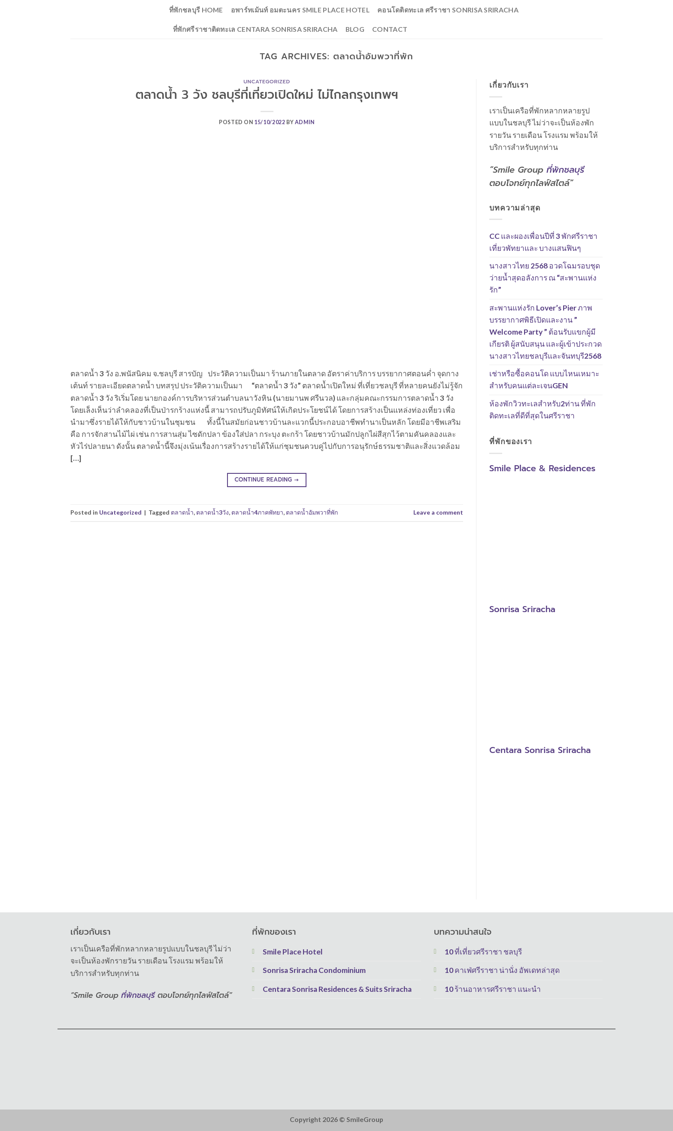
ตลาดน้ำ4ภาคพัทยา (257, 512)
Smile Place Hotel (293, 951)
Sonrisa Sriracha (522, 609)
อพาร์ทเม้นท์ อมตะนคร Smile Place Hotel (300, 10)
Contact (389, 29)
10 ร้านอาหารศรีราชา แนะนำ (493, 989)
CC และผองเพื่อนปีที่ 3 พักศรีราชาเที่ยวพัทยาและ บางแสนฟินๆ (543, 242)
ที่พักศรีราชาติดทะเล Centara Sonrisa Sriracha (255, 29)
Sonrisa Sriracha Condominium (314, 970)
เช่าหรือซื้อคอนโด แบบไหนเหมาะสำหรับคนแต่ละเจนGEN (544, 379)
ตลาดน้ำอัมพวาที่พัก (312, 512)
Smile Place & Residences (542, 468)
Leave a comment (438, 512)
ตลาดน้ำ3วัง (212, 512)
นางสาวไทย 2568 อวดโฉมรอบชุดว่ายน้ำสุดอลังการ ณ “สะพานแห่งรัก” (544, 278)
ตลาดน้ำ (182, 512)
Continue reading (266, 480)
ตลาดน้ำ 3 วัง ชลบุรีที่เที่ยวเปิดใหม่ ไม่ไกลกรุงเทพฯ (266, 94)
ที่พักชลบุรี (565, 169)
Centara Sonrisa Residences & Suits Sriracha (337, 989)
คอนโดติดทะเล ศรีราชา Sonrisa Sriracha (447, 10)
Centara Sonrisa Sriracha (540, 750)
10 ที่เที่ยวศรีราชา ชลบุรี (483, 951)
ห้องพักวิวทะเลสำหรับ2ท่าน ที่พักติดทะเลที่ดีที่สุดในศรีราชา (542, 409)
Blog (355, 29)
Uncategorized (266, 81)
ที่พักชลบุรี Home (196, 10)
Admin (305, 122)
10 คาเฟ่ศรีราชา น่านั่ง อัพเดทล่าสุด (502, 970)
